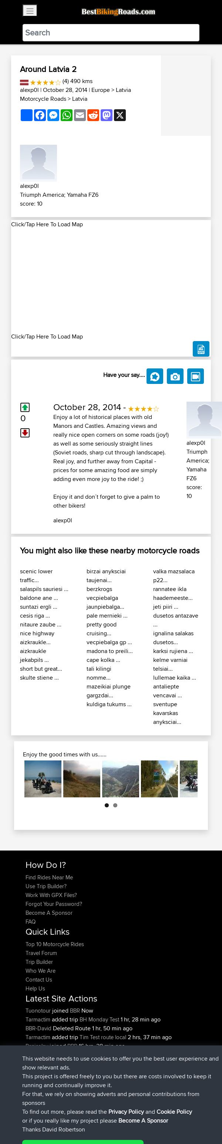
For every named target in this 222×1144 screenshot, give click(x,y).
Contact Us (39, 979)
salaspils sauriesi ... (44, 589)
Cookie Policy (161, 1115)
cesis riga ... (35, 615)
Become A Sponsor (49, 913)
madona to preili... (110, 651)
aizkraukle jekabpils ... (34, 655)
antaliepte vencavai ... (167, 691)
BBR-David (39, 1028)
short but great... (41, 668)
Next (186, 779)
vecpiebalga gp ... (109, 642)
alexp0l (29, 90)
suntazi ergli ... (38, 606)
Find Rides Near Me (49, 877)
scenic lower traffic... (36, 575)
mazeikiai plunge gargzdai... (109, 691)
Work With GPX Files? (51, 895)
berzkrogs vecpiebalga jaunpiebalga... (105, 598)
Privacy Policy (124, 1115)
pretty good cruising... (102, 629)
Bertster (36, 1055)
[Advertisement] (111, 280)
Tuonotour (39, 1010)
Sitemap (94, 1115)
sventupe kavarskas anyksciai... (167, 713)
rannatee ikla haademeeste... (173, 593)
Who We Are (41, 971)
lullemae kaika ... (174, 677)
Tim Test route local (103, 1037)
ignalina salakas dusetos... (173, 637)
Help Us (35, 988)
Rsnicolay (38, 1046)
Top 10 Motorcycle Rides (55, 944)
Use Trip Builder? (46, 886)
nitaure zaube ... (40, 624)
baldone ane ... (39, 598)
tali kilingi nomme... (99, 673)
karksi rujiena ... (173, 651)
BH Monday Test (99, 1019)
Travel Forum (41, 953)
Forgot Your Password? (54, 904)
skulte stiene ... (39, 677)
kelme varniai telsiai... (170, 664)
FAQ (31, 921)
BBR (75, 1010)
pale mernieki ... (107, 615)
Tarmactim (39, 1019)
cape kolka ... (103, 660)
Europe (100, 90)
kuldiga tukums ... (109, 704)
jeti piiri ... (165, 606)
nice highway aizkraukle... (37, 637)
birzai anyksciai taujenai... (106, 575)
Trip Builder (39, 962)
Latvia (79, 99)
